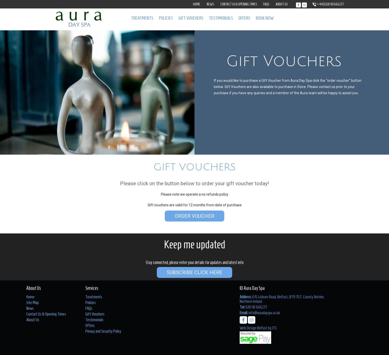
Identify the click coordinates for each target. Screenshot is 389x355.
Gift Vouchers (190, 18)
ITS (274, 328)
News (210, 4)
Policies (166, 18)
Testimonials (221, 18)
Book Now (265, 18)
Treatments (142, 18)
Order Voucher (194, 216)
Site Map (32, 302)
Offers (244, 18)
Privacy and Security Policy (103, 331)
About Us (282, 4)
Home (196, 4)
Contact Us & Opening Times (238, 4)
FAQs (266, 4)
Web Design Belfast (253, 328)
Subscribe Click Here (194, 272)
